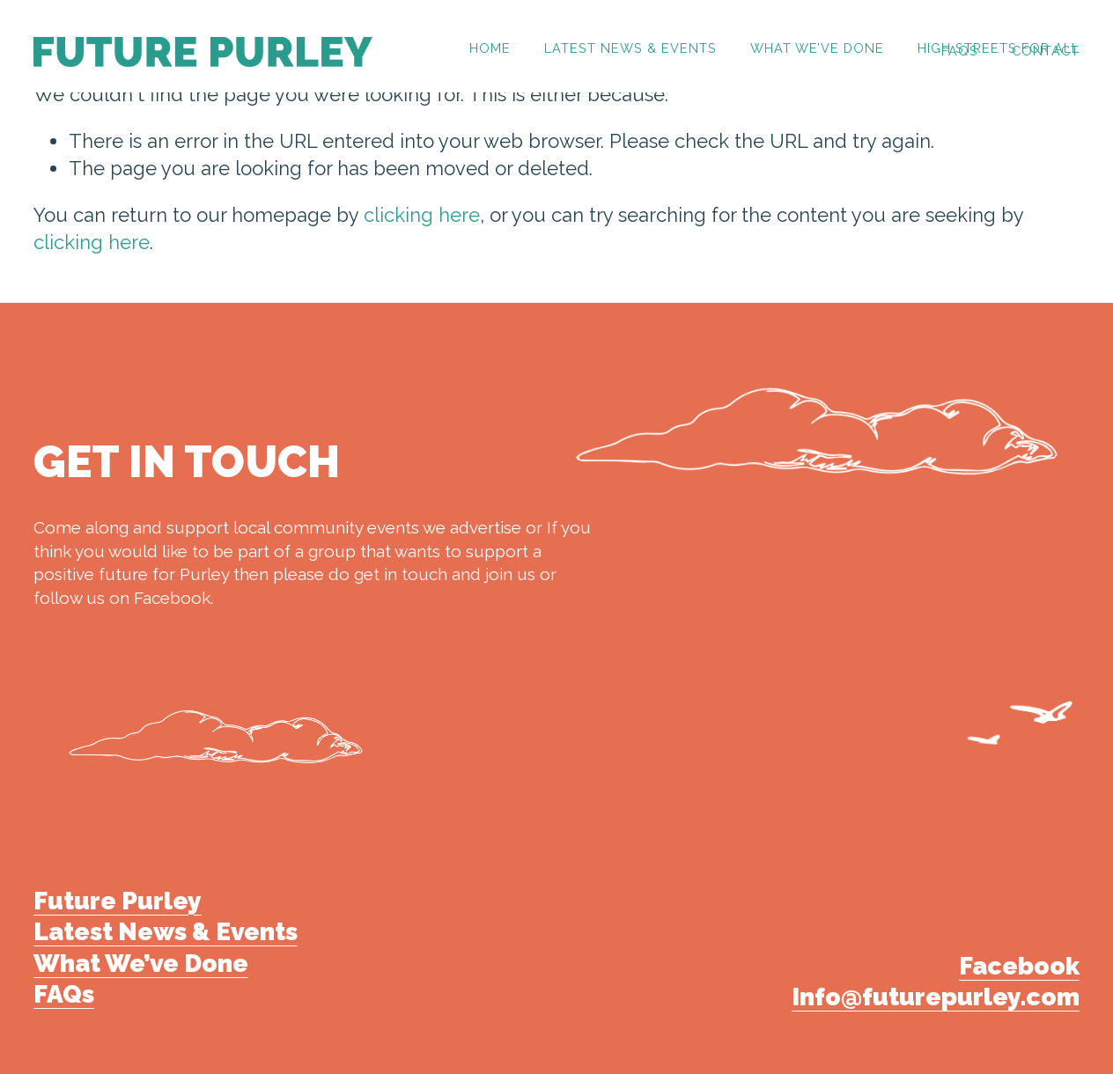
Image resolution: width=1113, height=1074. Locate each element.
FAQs (959, 51)
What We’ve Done (140, 963)
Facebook (1019, 966)
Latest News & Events (630, 49)
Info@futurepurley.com (936, 996)
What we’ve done (817, 49)
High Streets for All (999, 49)
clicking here (422, 214)
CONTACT (1046, 51)
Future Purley (117, 901)
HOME (490, 49)
